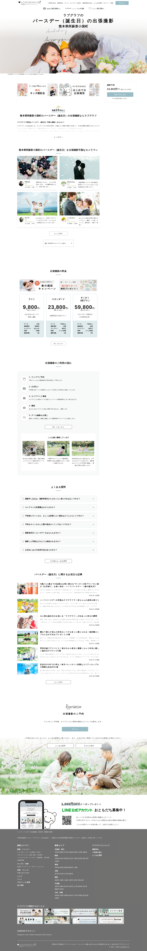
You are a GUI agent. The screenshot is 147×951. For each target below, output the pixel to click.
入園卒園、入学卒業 (42, 858)
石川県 (66, 874)
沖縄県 (57, 899)
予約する (122, 3)
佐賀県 (61, 896)
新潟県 (57, 874)
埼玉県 (71, 859)
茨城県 (57, 859)
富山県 (61, 874)
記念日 (19, 867)
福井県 (71, 874)
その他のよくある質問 (58, 561)
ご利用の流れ (52, 3)
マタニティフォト (22, 856)
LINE (43, 935)
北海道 (57, 853)
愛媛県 (57, 890)
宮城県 (71, 853)
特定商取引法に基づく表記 (106, 945)
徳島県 (80, 887)
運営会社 (55, 945)
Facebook (37, 935)
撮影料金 (95, 850)
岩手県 (66, 853)
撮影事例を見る (87, 3)
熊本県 (71, 896)
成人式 (24, 874)
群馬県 (66, 859)
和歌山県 (81, 881)
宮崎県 (80, 896)
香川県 (85, 887)
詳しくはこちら (58, 344)
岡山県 (66, 887)
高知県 (61, 890)
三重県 (75, 868)
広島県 (71, 887)
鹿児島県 (85, 896)
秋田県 (75, 853)
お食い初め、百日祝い (36, 856)
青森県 (61, 853)
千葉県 (75, 859)
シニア (19, 877)
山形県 (80, 853)
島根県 (61, 887)
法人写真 (20, 886)
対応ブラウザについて (122, 945)
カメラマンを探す (75, 3)
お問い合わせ (93, 945)
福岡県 (57, 896)
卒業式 (19, 874)
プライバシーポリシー (71, 945)
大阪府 (66, 881)
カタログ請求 (89, 747)
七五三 (38, 853)
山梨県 (57, 862)
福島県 (85, 853)
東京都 (80, 859)
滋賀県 (57, 881)
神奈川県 (85, 859)
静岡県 (66, 868)
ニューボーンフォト (23, 853)
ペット (19, 880)
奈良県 (75, 881)
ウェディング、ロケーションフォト (33, 867)
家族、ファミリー (23, 850)
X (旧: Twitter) (29, 935)
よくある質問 (98, 3)
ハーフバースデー (22, 858)
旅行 (28, 874)
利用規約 (61, 945)
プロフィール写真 (23, 883)
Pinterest (48, 935)
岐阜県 (61, 868)
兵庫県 (71, 881)
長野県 (57, 868)
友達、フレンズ (22, 871)
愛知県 (71, 868)
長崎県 (66, 896)
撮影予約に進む (120, 94)
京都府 (61, 881)
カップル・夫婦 (22, 864)
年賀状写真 (20, 861)
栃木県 (61, 859)
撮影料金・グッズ (63, 3)
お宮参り (33, 853)
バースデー (32, 858)
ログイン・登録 (108, 3)
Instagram (20, 935)
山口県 (75, 887)
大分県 (75, 896)
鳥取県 (57, 887)
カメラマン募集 (84, 945)
